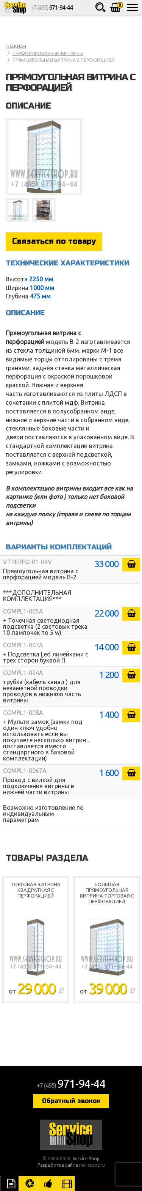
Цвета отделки (28, 1183)
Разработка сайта (57, 1165)
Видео (65, 1183)
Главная (16, 46)
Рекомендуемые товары (46, 1183)
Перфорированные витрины (47, 53)
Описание (9, 1183)
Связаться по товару (54, 241)
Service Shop (15, 7)
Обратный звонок (71, 1100)
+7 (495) (51, 7)
